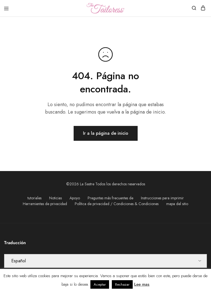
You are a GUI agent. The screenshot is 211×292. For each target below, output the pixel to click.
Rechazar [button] (122, 284)
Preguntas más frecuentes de (110, 198)
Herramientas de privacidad (45, 203)
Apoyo (75, 198)
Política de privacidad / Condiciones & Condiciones (117, 203)
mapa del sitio (177, 203)
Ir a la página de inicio (105, 133)
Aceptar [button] (100, 284)
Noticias (55, 198)
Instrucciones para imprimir (162, 198)
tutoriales (34, 198)
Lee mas (141, 284)
